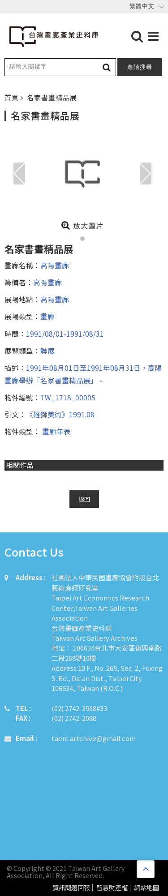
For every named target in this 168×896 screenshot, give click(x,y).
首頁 (12, 97)
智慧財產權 (112, 888)
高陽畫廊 (54, 265)
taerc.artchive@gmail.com (94, 738)
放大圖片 (82, 225)
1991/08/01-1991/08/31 (65, 334)
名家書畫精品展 (52, 97)
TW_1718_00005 (67, 397)
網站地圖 (146, 888)
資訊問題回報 (71, 888)
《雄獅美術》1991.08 (60, 414)
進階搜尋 (139, 67)
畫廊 (47, 316)
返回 (84, 499)
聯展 (47, 351)
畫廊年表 (55, 431)
